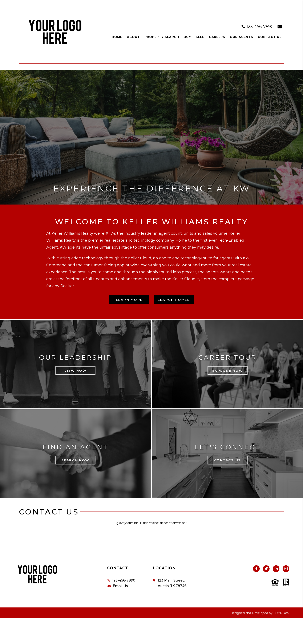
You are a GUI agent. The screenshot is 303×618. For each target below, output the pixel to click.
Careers (217, 37)
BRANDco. (281, 613)
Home (117, 37)
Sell (200, 37)
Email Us (118, 586)
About (133, 37)
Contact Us (270, 37)
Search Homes (174, 300)
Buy (187, 37)
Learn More (129, 300)
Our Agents (241, 37)
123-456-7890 (258, 26)
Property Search (162, 37)
